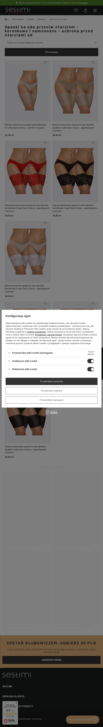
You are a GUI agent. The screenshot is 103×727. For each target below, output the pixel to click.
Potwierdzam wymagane (51, 399)
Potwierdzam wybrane (51, 390)
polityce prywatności (36, 331)
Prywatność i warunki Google (48, 334)
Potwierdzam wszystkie (51, 381)
